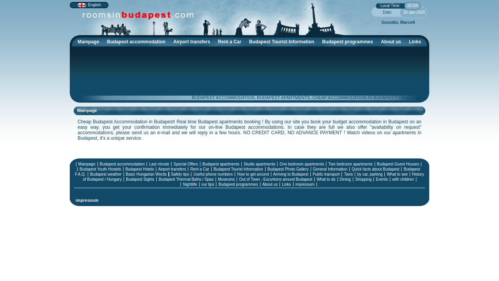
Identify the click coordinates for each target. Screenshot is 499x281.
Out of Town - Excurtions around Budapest (275, 179)
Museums (226, 179)
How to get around (253, 174)
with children (403, 179)
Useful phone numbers (213, 174)
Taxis (348, 174)
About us (391, 41)
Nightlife (190, 184)
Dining (345, 179)
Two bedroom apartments (350, 164)
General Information (330, 169)
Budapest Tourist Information (283, 42)
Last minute (159, 164)
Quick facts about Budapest (375, 169)
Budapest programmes (347, 41)
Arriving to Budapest (290, 174)
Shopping (363, 179)
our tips (208, 184)
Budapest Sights (140, 179)
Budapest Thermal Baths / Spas (186, 179)
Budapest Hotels (140, 169)
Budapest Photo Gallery (288, 169)
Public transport (326, 174)
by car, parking (369, 174)
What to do (326, 179)
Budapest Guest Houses (398, 164)
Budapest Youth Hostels (100, 169)
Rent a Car (229, 41)
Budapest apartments (220, 164)
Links (415, 41)
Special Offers (185, 164)
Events (382, 179)
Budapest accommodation (138, 42)
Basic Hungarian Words (146, 174)
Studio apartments (259, 164)
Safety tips (180, 174)
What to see (397, 174)
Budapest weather (106, 174)
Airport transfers (191, 41)
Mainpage (88, 41)
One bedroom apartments (302, 164)
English (94, 5)
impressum (305, 184)
